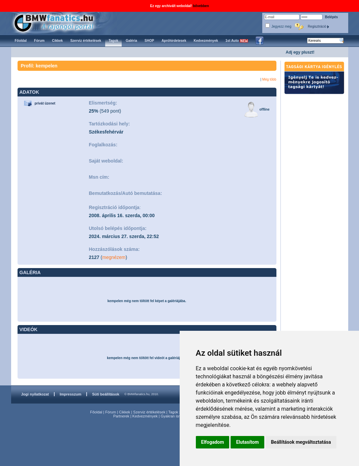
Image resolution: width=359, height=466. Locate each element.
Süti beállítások (105, 394)
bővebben (201, 6)
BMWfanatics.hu (61, 22)
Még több (269, 79)
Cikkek (124, 412)
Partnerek (121, 416)
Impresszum (70, 394)
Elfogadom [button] (212, 442)
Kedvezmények (145, 416)
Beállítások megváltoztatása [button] (301, 442)
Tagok (173, 412)
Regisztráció (318, 26)
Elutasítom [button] (247, 442)
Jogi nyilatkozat (35, 394)
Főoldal (96, 412)
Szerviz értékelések (149, 412)
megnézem (113, 257)
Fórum (110, 412)
